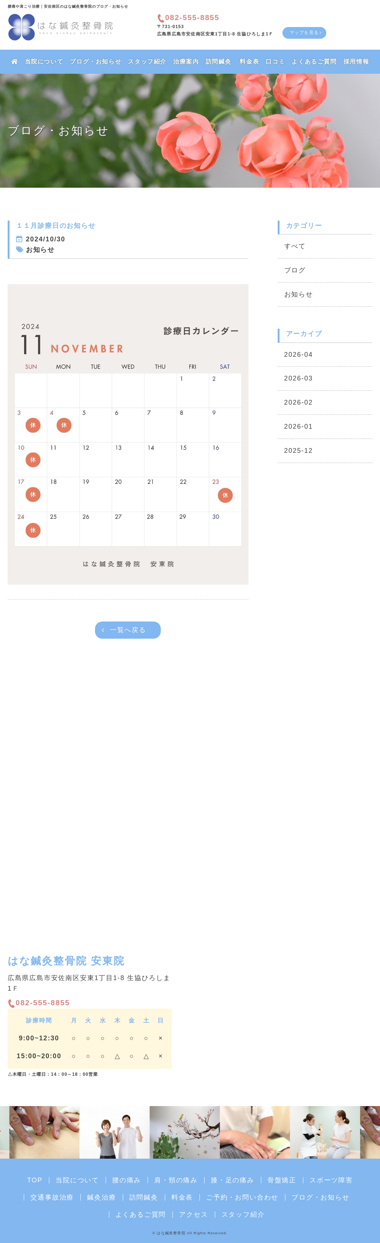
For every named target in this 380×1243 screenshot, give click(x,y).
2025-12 (298, 450)
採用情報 (356, 61)
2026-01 (298, 426)
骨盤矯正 (281, 1180)
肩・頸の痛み (176, 1180)
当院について (44, 61)
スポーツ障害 (331, 1180)
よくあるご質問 (314, 61)
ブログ (295, 270)
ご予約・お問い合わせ (242, 1197)
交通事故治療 (52, 1197)
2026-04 (298, 354)
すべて (295, 246)
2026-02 (298, 402)
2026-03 (298, 378)
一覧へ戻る (128, 630)
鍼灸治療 (101, 1197)
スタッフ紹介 (147, 61)
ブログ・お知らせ (95, 61)
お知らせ (298, 294)
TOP (34, 1180)
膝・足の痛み (232, 1180)
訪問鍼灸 (218, 61)
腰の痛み (126, 1180)
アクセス (193, 1214)
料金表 (249, 61)
